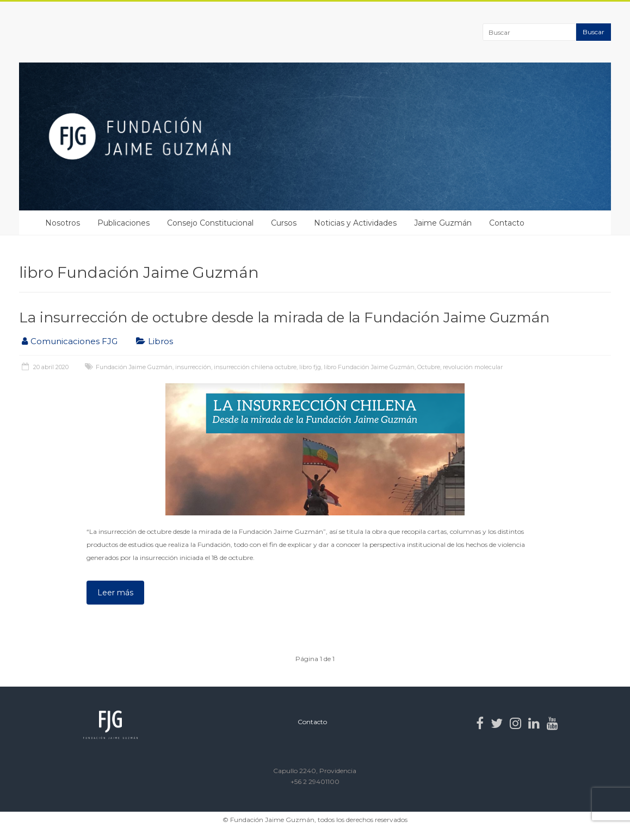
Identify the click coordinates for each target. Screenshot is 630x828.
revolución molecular (473, 367)
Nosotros (62, 223)
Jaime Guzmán (443, 223)
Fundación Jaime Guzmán (134, 367)
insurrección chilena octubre (255, 367)
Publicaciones (123, 223)
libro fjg (310, 367)
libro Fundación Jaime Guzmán (369, 367)
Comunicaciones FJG (74, 341)
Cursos (284, 223)
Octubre (428, 367)
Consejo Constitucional (210, 223)
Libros (160, 341)
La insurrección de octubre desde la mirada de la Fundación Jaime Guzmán (284, 317)
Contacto (506, 223)
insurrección (193, 367)
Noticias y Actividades (355, 223)
